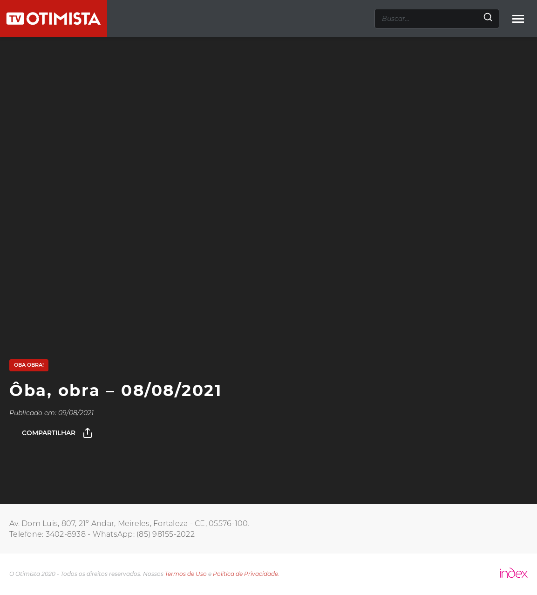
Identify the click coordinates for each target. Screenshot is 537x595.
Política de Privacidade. (246, 573)
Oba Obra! (29, 365)
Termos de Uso (186, 573)
